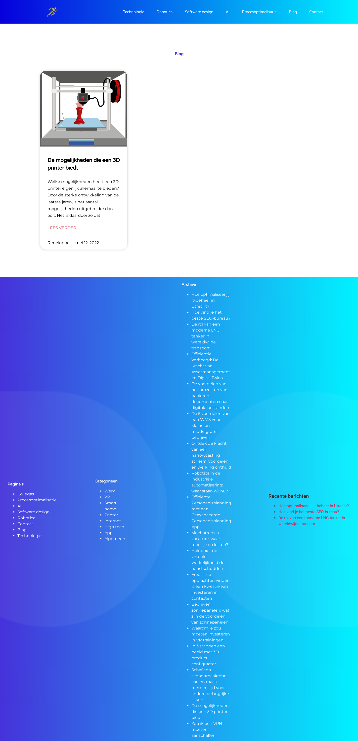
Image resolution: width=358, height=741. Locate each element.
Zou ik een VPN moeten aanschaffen (206, 729)
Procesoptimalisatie (259, 12)
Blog (293, 12)
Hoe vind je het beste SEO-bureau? (308, 512)
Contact (316, 12)
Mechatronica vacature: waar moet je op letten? (209, 538)
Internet (112, 521)
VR (107, 497)
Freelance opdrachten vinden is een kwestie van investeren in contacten (210, 586)
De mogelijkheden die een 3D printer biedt (210, 711)
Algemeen (114, 538)
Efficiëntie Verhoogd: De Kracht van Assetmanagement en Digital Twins (210, 366)
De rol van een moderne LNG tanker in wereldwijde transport (205, 336)
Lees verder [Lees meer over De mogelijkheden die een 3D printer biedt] (61, 227)
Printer (111, 515)
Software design (199, 12)
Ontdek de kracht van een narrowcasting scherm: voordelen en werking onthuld (211, 455)
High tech (114, 526)
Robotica (165, 12)
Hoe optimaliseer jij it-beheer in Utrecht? (210, 300)
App (108, 532)
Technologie (133, 12)
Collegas (25, 494)
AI (227, 12)
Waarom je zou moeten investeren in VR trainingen (210, 634)
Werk (109, 491)
